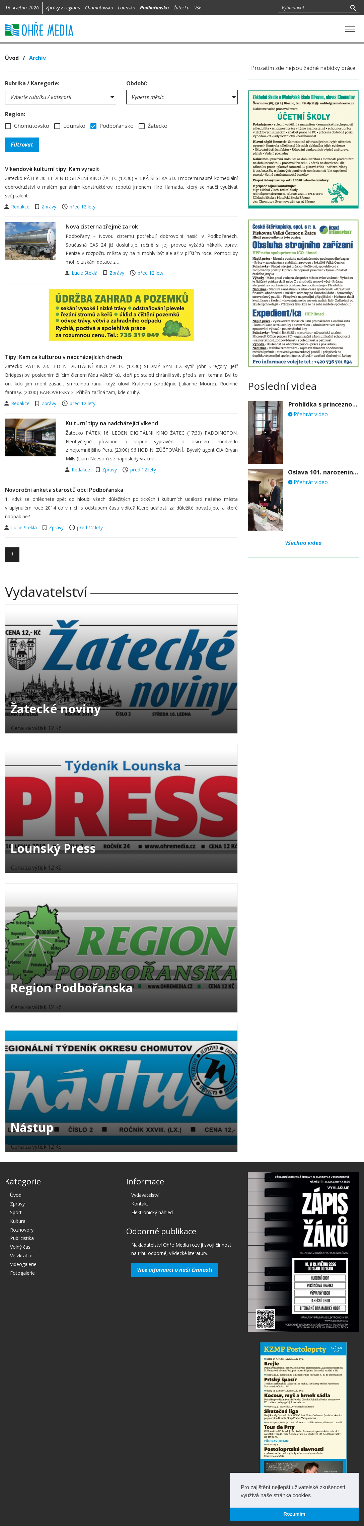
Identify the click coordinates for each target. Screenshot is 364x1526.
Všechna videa (303, 542)
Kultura (17, 1221)
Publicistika (22, 1238)
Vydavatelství (145, 1195)
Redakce (21, 206)
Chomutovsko (99, 7)
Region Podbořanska (71, 988)
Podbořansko (154, 7)
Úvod (12, 58)
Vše (197, 7)
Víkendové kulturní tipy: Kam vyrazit (52, 169)
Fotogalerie (22, 1273)
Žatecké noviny (55, 709)
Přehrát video (308, 414)
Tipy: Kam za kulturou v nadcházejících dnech (63, 357)
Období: (136, 83)
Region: (15, 114)
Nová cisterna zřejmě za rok (102, 226)
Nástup (32, 1127)
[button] (313, 1496)
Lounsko (126, 7)
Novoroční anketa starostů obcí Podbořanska (64, 489)
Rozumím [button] (294, 1514)
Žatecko (181, 7)
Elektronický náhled (152, 1212)
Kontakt (139, 1203)
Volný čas (20, 1247)
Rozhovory (21, 1230)
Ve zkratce (21, 1255)
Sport (16, 1212)
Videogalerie (23, 1264)
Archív (37, 58)
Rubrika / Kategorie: (32, 83)
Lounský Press (53, 848)
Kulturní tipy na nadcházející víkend (112, 423)
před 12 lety (82, 206)
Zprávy (49, 206)
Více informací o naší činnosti (174, 1269)
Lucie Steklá (85, 273)
